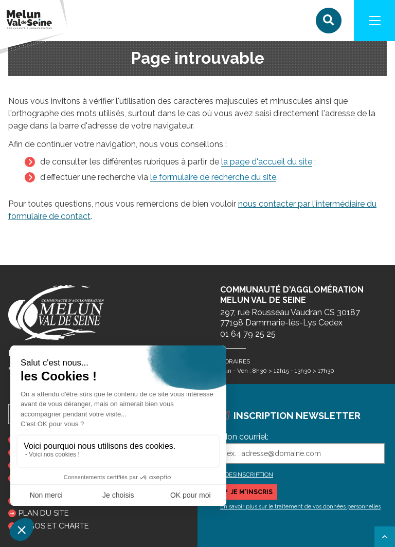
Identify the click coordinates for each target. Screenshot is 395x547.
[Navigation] (374, 20)
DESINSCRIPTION (249, 474)
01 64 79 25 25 (248, 334)
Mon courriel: (244, 437)
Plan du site (44, 513)
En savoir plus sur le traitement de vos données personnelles (300, 506)
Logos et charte (54, 526)
